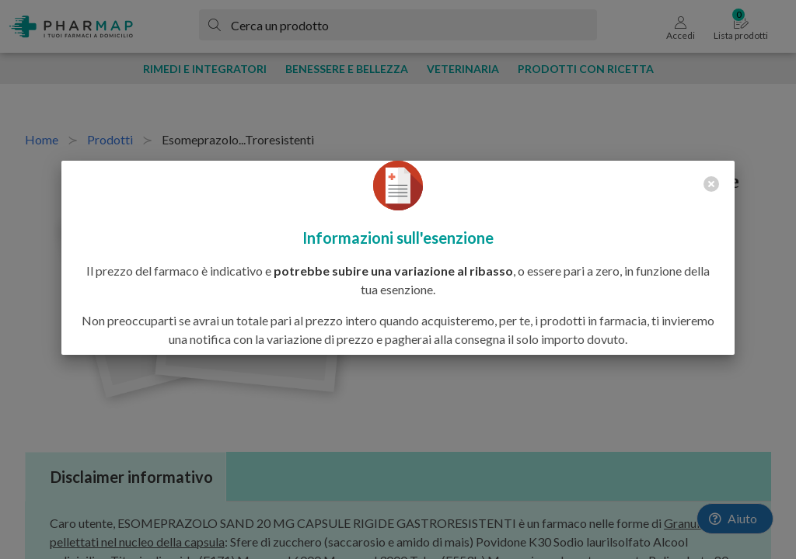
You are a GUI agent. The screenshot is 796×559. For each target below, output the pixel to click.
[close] (711, 184)
